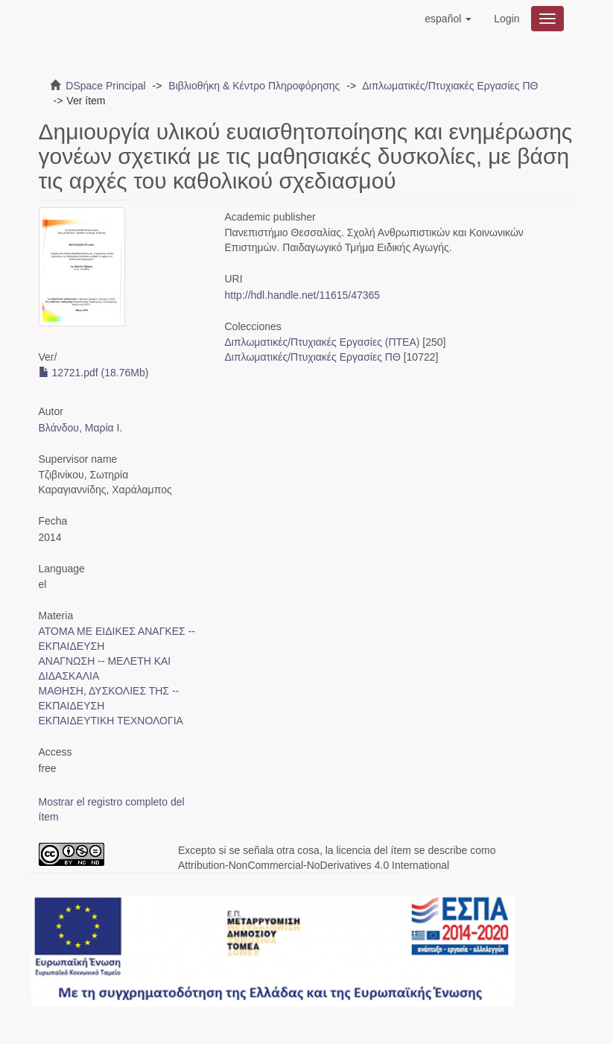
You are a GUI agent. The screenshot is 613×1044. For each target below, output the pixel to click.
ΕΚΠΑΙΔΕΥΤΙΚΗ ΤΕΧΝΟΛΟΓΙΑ (111, 721)
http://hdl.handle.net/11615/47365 (303, 295)
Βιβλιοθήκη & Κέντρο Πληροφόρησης (254, 86)
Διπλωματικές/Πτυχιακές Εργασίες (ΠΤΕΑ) (322, 342)
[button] (448, 18)
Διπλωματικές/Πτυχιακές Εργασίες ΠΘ (450, 86)
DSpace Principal (105, 86)
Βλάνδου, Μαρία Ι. (81, 428)
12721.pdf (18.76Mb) (94, 373)
